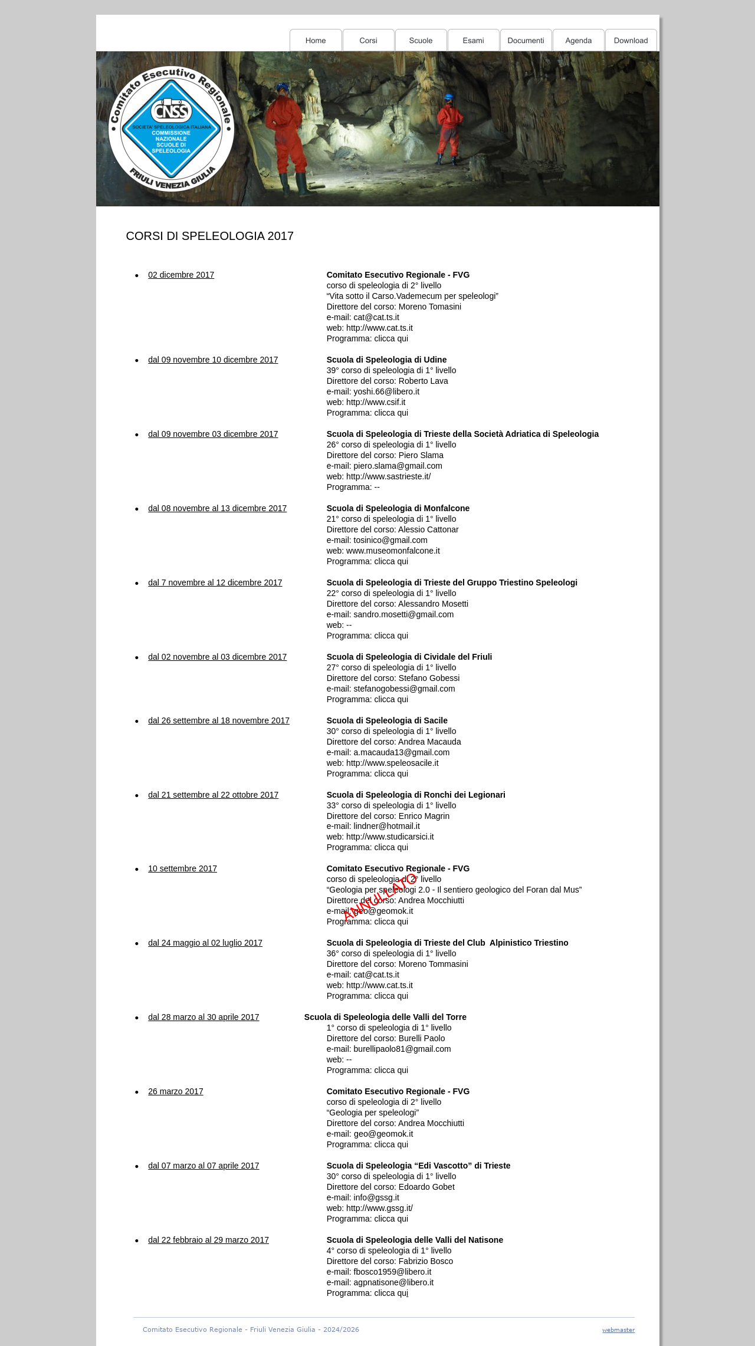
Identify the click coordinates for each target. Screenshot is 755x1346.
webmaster (618, 1329)
